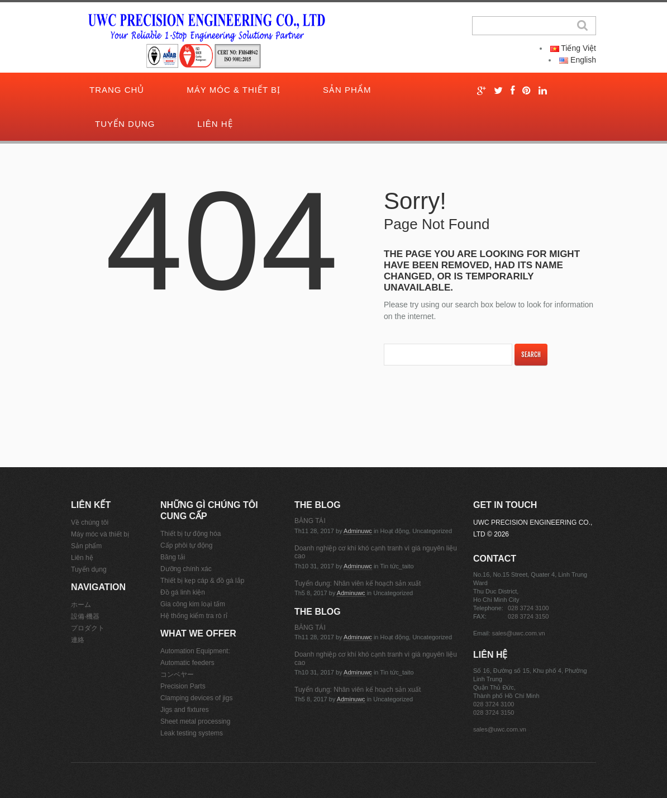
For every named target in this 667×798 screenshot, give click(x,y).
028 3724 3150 (528, 616)
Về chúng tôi (89, 522)
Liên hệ (214, 124)
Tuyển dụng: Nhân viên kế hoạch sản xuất (357, 583)
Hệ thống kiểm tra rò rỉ (193, 616)
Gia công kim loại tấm (192, 604)
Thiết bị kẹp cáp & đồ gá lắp (202, 581)
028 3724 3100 (528, 608)
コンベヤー (177, 674)
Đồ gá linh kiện (182, 592)
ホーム (81, 605)
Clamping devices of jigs (196, 698)
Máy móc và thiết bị (100, 534)
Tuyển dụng (125, 124)
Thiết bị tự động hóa (190, 534)
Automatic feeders (187, 663)
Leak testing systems (191, 733)
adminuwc (358, 531)
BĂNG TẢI (310, 521)
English (577, 59)
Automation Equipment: (195, 651)
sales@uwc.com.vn (518, 633)
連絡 (77, 640)
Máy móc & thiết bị (233, 89)
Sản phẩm (347, 89)
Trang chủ (116, 89)
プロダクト (87, 628)
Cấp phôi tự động (186, 545)
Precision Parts (183, 686)
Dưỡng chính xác (186, 569)
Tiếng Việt (573, 48)
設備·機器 (85, 616)
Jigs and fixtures (184, 710)
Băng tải (172, 557)
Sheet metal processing (195, 721)
